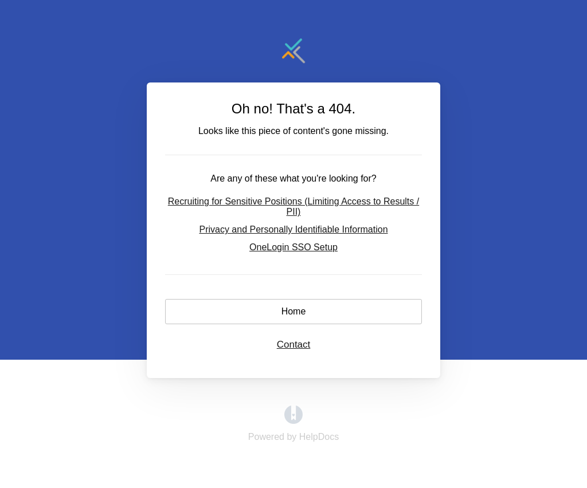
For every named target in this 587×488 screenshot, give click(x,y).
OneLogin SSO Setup (293, 247)
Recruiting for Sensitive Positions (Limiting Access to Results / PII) (293, 206)
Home (293, 311)
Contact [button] (294, 344)
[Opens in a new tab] (293, 421)
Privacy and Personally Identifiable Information (293, 229)
